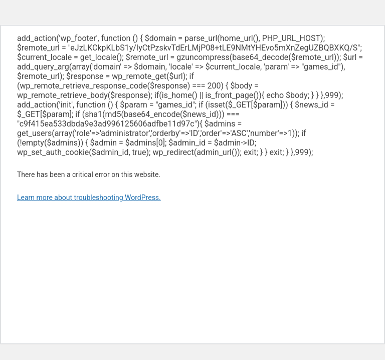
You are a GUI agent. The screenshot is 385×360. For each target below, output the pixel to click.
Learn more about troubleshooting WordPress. (89, 198)
